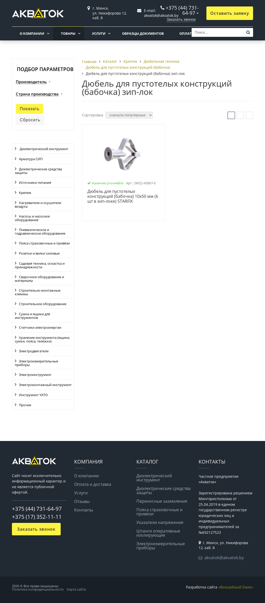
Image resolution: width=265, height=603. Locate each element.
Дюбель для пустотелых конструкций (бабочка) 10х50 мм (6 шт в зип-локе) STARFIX (122, 196)
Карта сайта (76, 589)
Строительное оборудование (42, 304)
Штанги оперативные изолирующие (158, 533)
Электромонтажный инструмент (45, 384)
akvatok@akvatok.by (224, 557)
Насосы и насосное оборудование (32, 218)
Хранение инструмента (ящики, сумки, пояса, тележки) (42, 339)
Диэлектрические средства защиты (38, 171)
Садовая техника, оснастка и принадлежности (40, 265)
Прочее (25, 405)
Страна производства (37, 94)
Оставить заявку (229, 13)
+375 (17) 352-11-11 (37, 516)
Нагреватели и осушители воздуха (38, 204)
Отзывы (82, 501)
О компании (32, 33)
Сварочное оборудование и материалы (39, 279)
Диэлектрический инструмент (43, 148)
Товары (68, 33)
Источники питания (35, 182)
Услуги (99, 33)
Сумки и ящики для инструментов (32, 316)
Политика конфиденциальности (38, 589)
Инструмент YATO (33, 394)
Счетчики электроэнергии (40, 327)
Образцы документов (143, 33)
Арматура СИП (31, 159)
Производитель (31, 82)
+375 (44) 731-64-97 (182, 10)
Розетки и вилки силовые (39, 253)
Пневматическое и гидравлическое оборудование (40, 231)
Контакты (83, 510)
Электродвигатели (33, 351)
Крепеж (25, 192)
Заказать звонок (181, 19)
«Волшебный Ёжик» (235, 587)
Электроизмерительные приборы (36, 363)
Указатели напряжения (159, 522)
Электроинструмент (35, 374)
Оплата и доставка (92, 484)
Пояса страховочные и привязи (44, 243)
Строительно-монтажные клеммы (37, 292)
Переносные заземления (161, 501)
